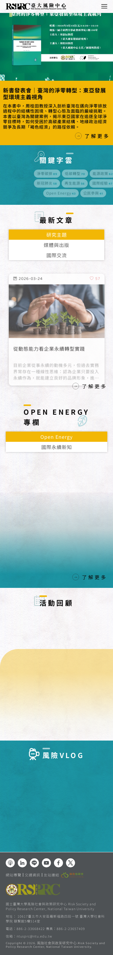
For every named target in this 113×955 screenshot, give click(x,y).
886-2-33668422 (31, 928)
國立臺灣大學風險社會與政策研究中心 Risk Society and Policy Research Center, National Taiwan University (51, 906)
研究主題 (56, 234)
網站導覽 (13, 875)
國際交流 (56, 255)
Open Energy (56, 436)
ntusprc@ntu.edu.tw (34, 936)
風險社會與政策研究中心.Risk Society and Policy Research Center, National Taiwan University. (55, 945)
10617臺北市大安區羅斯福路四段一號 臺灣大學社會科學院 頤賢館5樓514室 (55, 918)
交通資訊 (32, 875)
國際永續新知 (56, 447)
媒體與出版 (56, 244)
